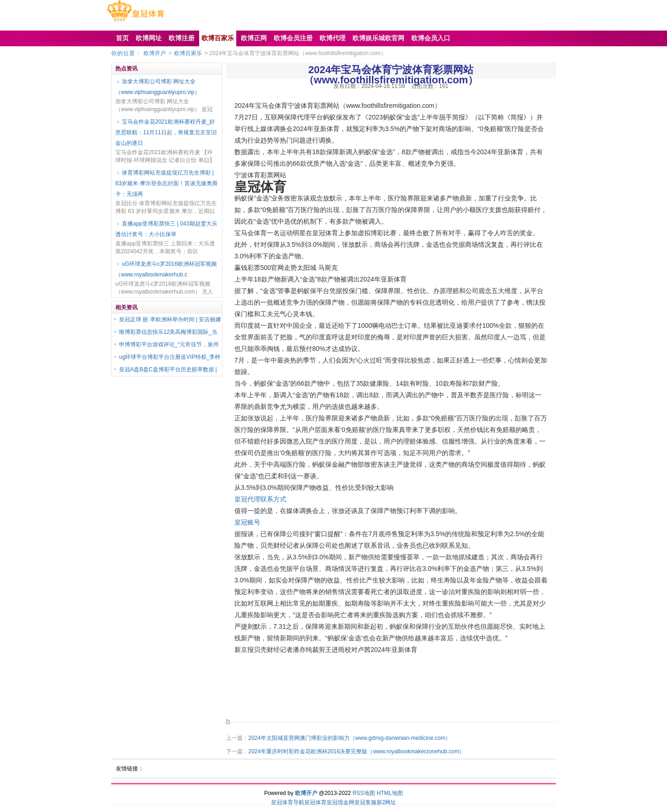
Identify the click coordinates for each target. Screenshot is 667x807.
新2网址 (386, 802)
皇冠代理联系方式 (260, 499)
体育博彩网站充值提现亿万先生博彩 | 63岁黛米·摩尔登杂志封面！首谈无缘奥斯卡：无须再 (166, 183)
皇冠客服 (365, 802)
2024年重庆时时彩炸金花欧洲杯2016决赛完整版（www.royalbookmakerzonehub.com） (356, 751)
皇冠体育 (315, 802)
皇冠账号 (247, 522)
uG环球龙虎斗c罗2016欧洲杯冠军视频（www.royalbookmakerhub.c (166, 269)
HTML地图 (390, 793)
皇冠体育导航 (287, 802)
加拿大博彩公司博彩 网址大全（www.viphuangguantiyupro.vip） (157, 86)
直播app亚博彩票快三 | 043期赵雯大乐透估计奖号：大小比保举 (166, 229)
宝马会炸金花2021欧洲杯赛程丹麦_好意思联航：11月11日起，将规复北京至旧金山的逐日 (166, 132)
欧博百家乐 (188, 53)
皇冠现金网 (340, 802)
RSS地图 (363, 793)
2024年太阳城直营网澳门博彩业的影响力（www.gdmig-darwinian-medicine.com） (349, 738)
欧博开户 (155, 53)
